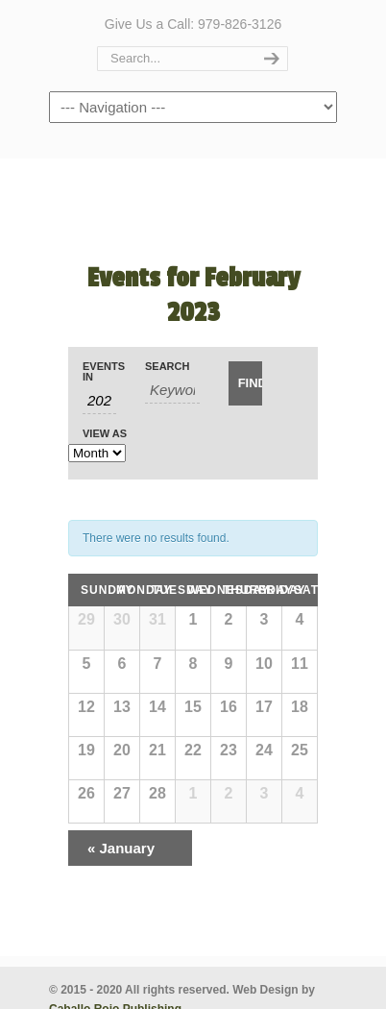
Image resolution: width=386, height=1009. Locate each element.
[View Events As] (97, 453)
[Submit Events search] (245, 383)
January (121, 848)
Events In (99, 371)
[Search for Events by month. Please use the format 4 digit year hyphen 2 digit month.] (99, 400)
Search (167, 366)
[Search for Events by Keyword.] (172, 390)
